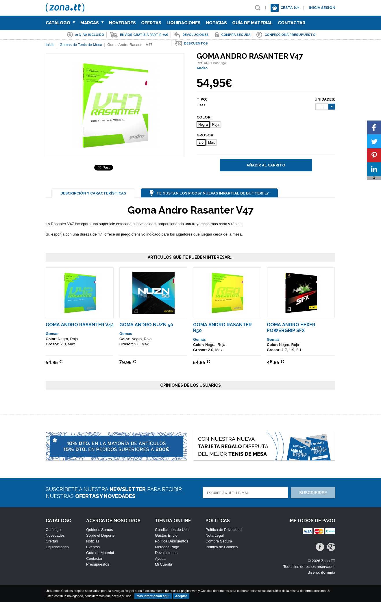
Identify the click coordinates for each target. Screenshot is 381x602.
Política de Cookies (222, 547)
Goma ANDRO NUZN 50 (146, 324)
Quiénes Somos (99, 529)
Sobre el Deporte (100, 535)
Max (211, 142)
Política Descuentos (171, 541)
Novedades (122, 22)
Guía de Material (252, 22)
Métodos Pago (167, 547)
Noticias (216, 22)
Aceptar (181, 596)
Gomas (52, 333)
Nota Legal (215, 535)
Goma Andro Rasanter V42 (80, 324)
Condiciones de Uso (171, 529)
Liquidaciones (184, 22)
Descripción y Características (93, 193)
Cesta (289, 7)
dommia (328, 572)
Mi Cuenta (163, 564)
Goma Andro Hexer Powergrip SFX (291, 327)
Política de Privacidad (224, 529)
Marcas (92, 22)
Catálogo (60, 22)
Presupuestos (97, 564)
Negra (203, 125)
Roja (215, 125)
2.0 (201, 142)
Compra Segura (219, 541)
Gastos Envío (166, 535)
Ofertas (151, 22)
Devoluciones (166, 553)
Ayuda (160, 558)
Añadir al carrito (266, 165)
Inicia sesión (322, 7)
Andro (202, 68)
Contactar (291, 22)
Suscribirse (313, 492)
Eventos (93, 547)
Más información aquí (153, 596)
